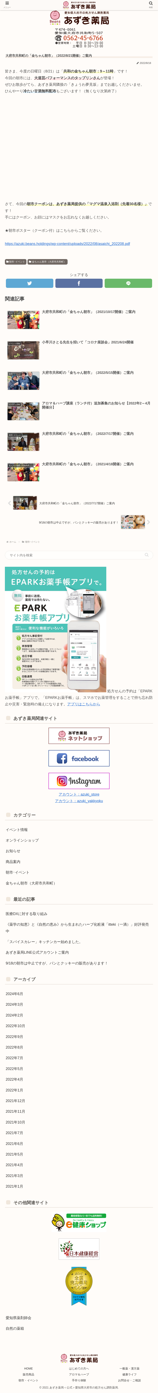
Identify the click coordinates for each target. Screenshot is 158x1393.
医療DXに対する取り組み (26, 913)
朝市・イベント (28, 1380)
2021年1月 (14, 1186)
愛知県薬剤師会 (18, 1317)
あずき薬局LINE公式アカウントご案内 (37, 952)
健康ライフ (129, 1373)
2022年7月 (14, 1058)
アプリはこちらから (83, 704)
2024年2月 (14, 1015)
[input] (79, 554)
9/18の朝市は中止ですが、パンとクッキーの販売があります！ (57, 963)
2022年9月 (14, 1036)
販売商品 (28, 1373)
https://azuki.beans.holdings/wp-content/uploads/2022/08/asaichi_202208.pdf (67, 244)
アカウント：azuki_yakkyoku (79, 800)
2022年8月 (14, 1047)
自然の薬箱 (15, 1328)
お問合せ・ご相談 (129, 1380)
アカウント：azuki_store (79, 794)
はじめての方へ (79, 1368)
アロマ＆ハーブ (79, 1373)
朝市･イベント (15, 261)
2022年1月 (14, 1090)
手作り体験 (79, 1380)
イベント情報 (17, 829)
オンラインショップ (22, 840)
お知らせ (13, 850)
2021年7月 (14, 1132)
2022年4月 (14, 1079)
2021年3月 (14, 1175)
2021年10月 (15, 1122)
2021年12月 (15, 1100)
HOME (28, 1368)
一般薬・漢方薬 (129, 1368)
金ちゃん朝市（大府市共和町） (47, 261)
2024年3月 (14, 1004)
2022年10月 (15, 1025)
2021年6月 (14, 1143)
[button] (146, 554)
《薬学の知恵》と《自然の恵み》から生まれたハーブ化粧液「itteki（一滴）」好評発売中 (77, 927)
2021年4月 (14, 1165)
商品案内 (13, 861)
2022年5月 (14, 1068)
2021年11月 (15, 1111)
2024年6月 (14, 993)
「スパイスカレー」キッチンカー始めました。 (44, 941)
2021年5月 (14, 1154)
